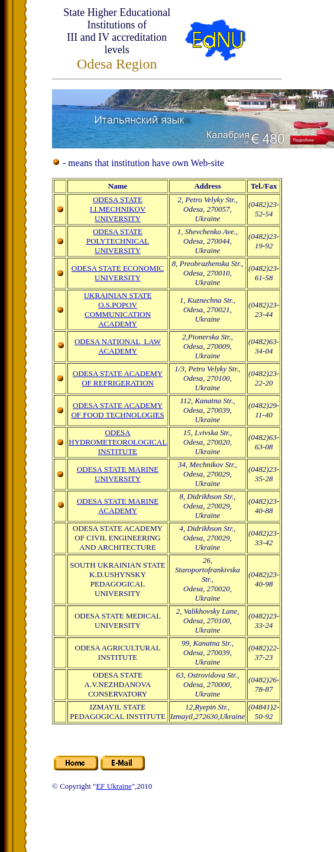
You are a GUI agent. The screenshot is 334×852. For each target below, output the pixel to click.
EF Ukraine (113, 786)
